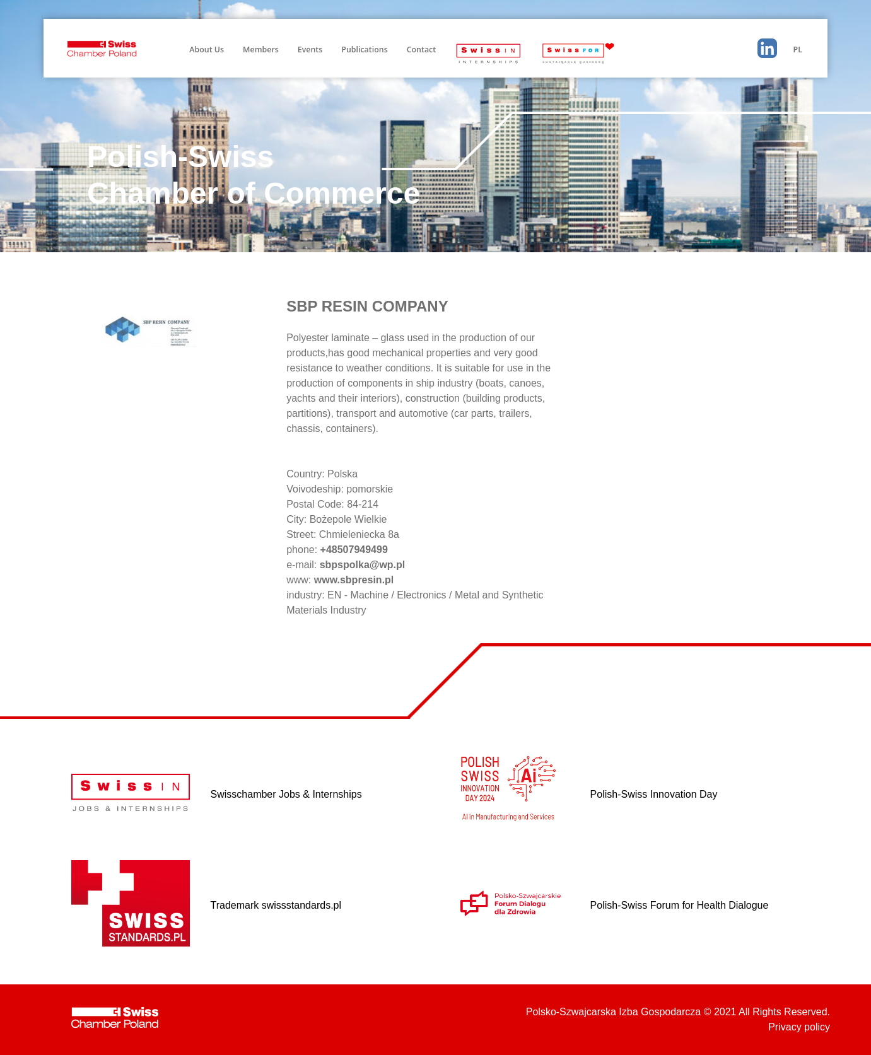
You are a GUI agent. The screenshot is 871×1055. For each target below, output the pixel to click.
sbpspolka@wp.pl (363, 564)
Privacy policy (799, 1027)
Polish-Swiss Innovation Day (654, 794)
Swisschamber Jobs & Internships (286, 794)
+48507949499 (354, 549)
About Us (206, 49)
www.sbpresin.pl (354, 579)
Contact (421, 49)
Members (261, 49)
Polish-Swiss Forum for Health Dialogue (679, 905)
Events (310, 49)
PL (797, 49)
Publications (364, 49)
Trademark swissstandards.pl (276, 905)
